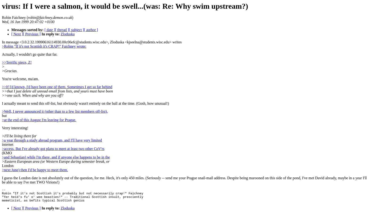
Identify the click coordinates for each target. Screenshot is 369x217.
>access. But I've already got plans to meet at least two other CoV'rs (53, 149)
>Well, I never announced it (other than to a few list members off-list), (55, 111)
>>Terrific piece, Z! (17, 62)
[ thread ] (62, 30)
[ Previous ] (32, 34)
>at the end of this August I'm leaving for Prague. (39, 120)
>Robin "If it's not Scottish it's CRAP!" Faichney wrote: (44, 46)
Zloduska (67, 34)
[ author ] (91, 30)
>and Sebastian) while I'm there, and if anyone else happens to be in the (56, 157)
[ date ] (49, 30)
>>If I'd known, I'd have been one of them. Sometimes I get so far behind (57, 87)
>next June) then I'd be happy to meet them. (35, 170)
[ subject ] (76, 30)
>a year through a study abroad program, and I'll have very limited (52, 140)
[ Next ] (17, 34)
